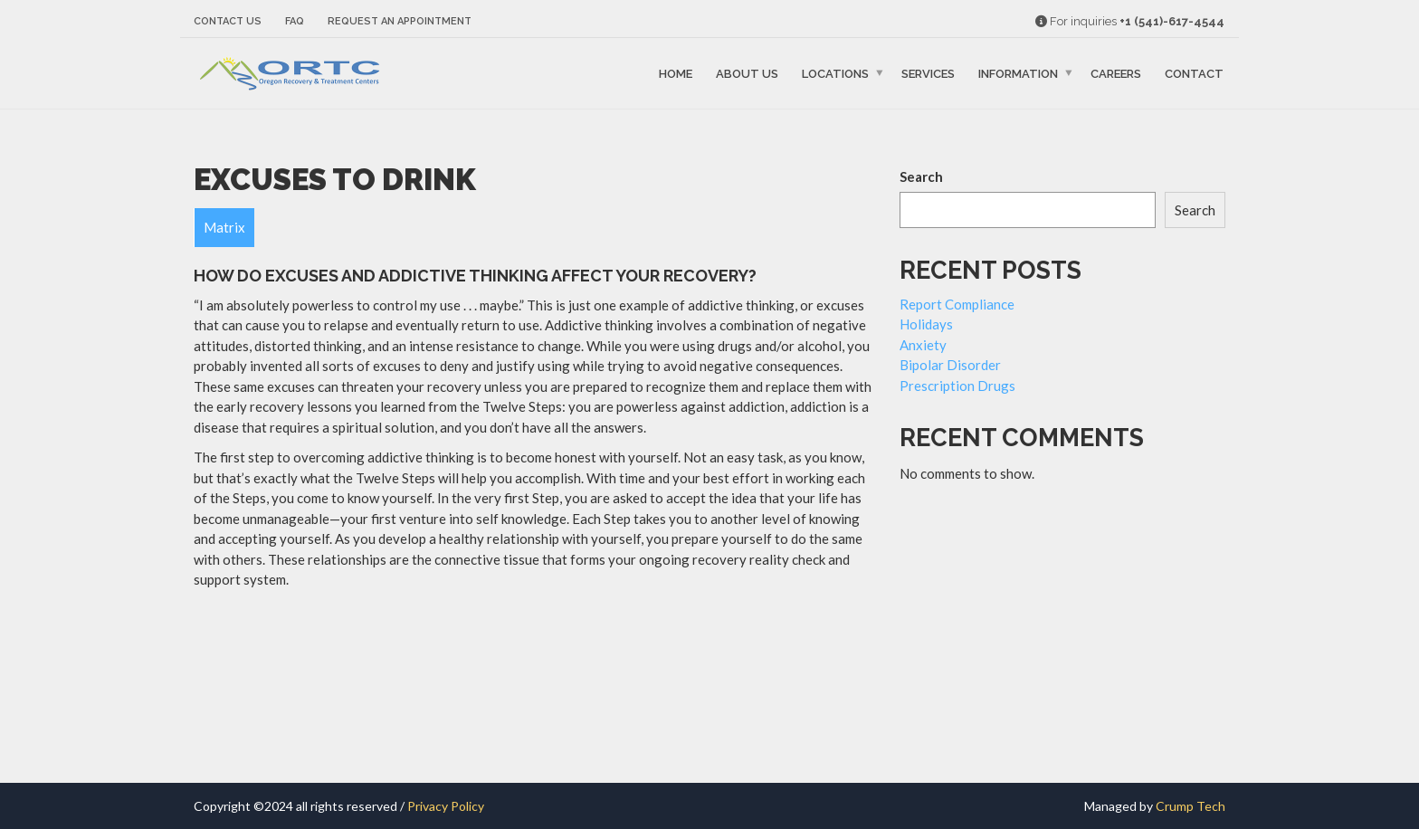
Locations (835, 74)
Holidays (926, 324)
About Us (747, 74)
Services (928, 74)
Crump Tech (1190, 806)
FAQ (294, 21)
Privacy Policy (445, 806)
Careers (1115, 74)
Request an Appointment (399, 21)
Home (675, 74)
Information (1018, 74)
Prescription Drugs (957, 385)
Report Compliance (957, 304)
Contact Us (228, 21)
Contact (1194, 74)
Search (921, 176)
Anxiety (923, 345)
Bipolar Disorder (950, 365)
